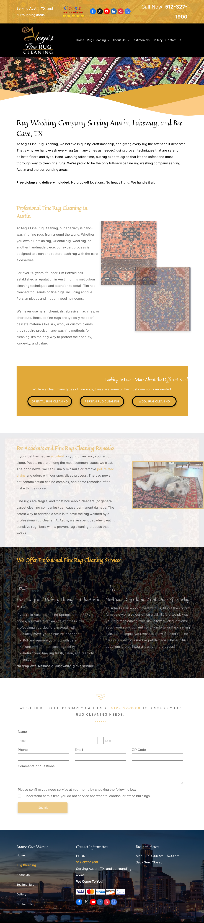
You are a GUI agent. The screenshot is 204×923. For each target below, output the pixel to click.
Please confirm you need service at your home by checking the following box (76, 789)
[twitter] (100, 11)
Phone (22, 750)
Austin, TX (37, 8)
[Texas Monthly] (173, 879)
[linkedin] (114, 11)
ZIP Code (138, 750)
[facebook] (93, 11)
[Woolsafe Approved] (149, 879)
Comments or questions (35, 766)
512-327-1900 (125, 708)
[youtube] (107, 11)
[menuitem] (81, 40)
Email (78, 750)
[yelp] (121, 11)
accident (57, 456)
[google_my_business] (128, 11)
